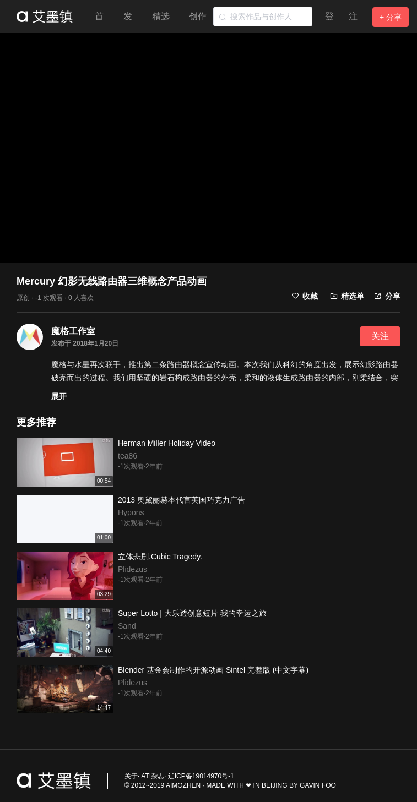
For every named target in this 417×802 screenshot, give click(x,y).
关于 (131, 776)
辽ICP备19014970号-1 (201, 776)
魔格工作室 (73, 331)
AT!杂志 (152, 776)
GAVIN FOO (318, 785)
